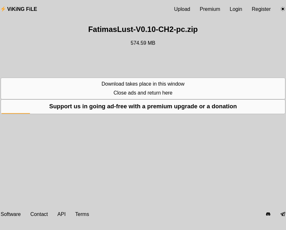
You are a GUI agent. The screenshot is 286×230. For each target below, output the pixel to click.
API (61, 214)
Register (261, 9)
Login (236, 9)
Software (11, 214)
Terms (82, 214)
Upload (182, 9)
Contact (39, 214)
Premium (210, 9)
